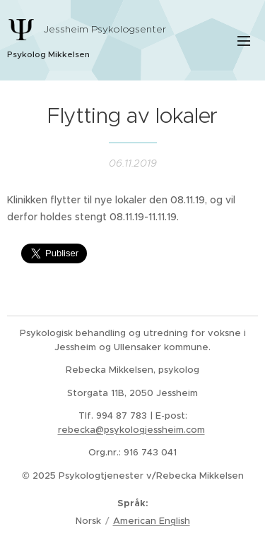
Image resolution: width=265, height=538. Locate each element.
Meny (243, 41)
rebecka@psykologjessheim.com (131, 430)
